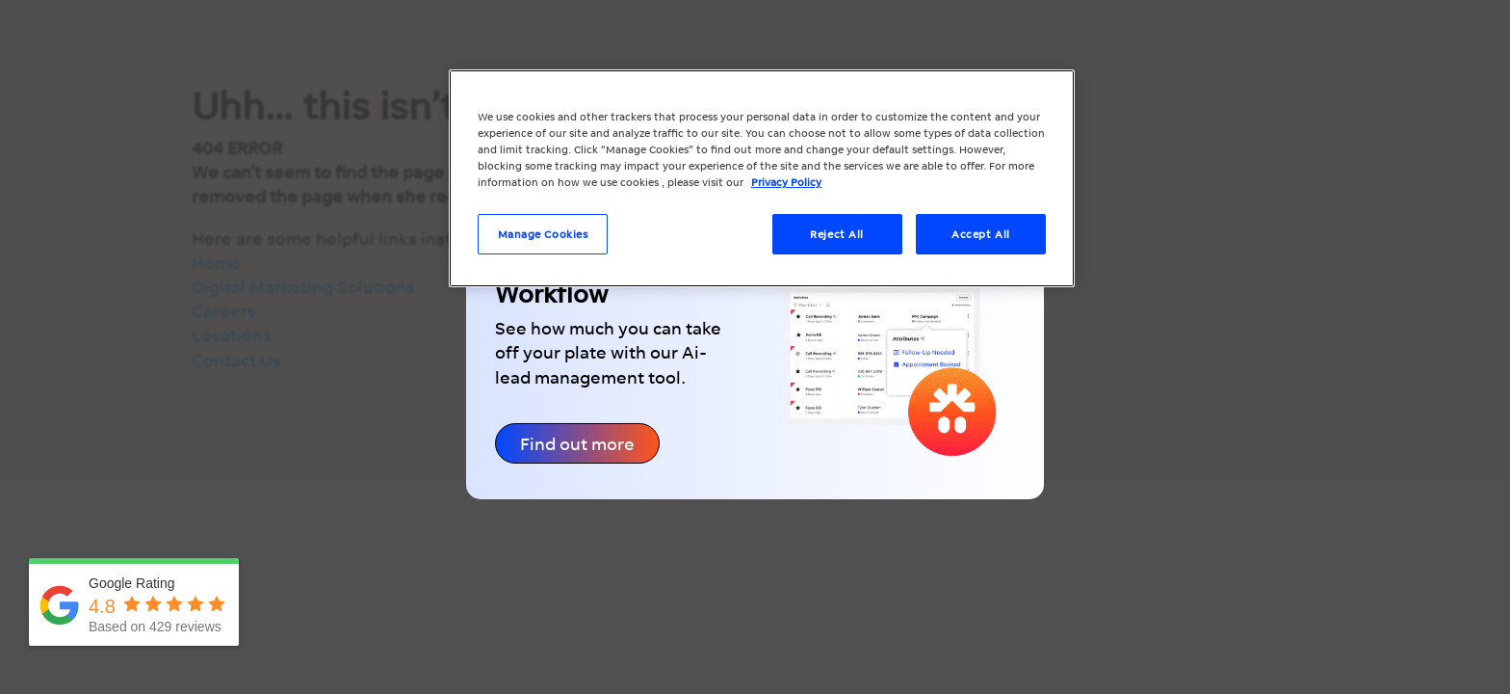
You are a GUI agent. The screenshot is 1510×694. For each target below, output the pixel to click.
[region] (762, 178)
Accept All (980, 234)
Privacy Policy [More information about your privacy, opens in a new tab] (786, 181)
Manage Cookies (543, 234)
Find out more (577, 443)
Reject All (837, 234)
